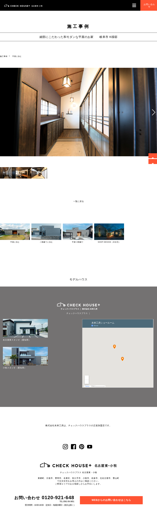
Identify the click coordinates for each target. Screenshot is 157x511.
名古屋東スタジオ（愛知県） (14, 333)
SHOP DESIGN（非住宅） (109, 242)
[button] (154, 112)
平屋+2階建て (77, 242)
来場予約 (152, 155)
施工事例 (3, 56)
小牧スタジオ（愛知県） (14, 354)
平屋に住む (17, 56)
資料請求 (152, 161)
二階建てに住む (46, 242)
